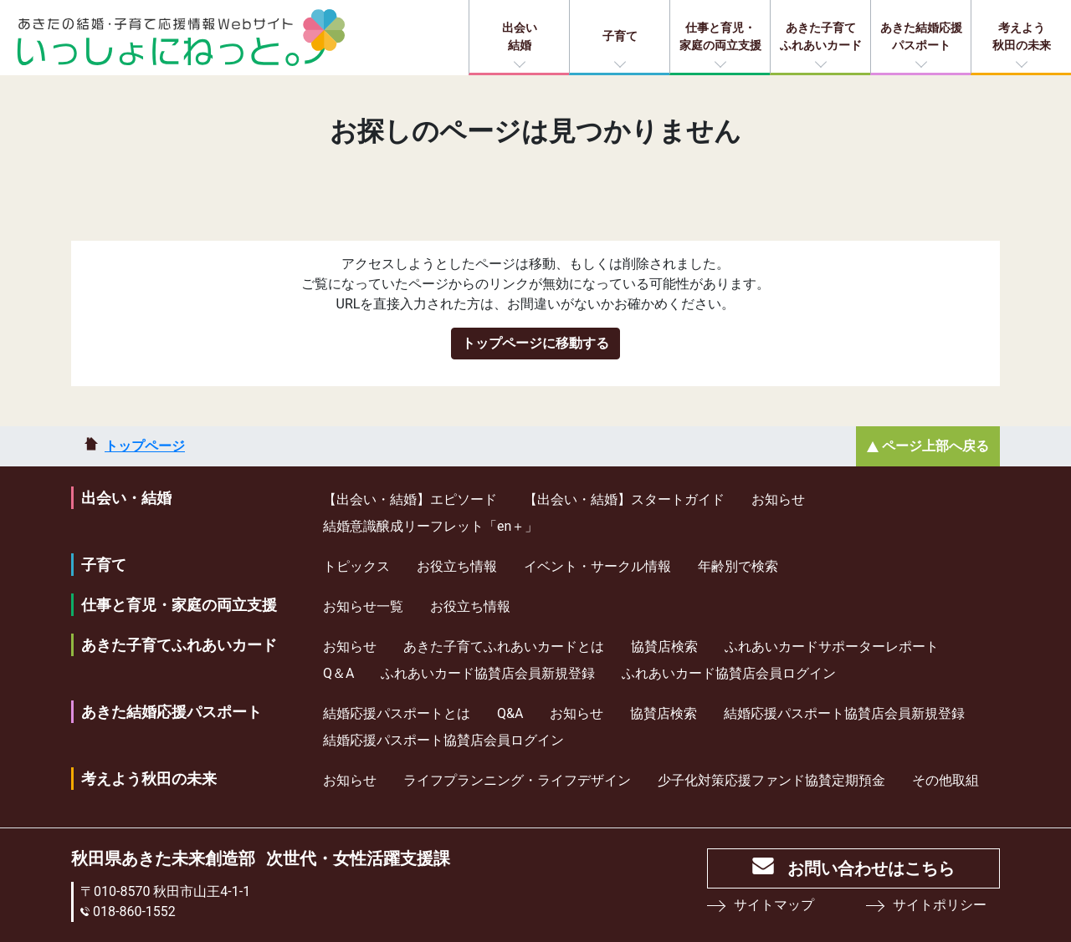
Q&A (510, 713)
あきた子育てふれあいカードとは (503, 646)
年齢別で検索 (738, 566)
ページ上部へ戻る (935, 446)
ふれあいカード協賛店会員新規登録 (488, 673)
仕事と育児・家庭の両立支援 (720, 36)
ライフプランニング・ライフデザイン (517, 780)
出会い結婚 (519, 36)
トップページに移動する (535, 343)
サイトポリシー (939, 905)
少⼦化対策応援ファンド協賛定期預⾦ (771, 780)
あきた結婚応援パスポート (921, 36)
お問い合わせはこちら (871, 868)
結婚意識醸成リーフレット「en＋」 (430, 526)
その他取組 (945, 780)
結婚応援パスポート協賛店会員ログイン (443, 740)
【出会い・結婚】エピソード (410, 499)
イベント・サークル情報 (597, 566)
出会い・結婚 (126, 498)
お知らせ (778, 499)
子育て (620, 36)
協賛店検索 (664, 646)
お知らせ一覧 (363, 606)
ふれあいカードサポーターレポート (832, 646)
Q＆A (338, 673)
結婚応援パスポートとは (396, 713)
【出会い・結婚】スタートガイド (624, 499)
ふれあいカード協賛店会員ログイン (729, 673)
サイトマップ (774, 905)
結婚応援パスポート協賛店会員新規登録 (844, 713)
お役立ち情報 (457, 566)
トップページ (145, 446)
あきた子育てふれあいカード (821, 36)
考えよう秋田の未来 (1021, 36)
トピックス (356, 566)
